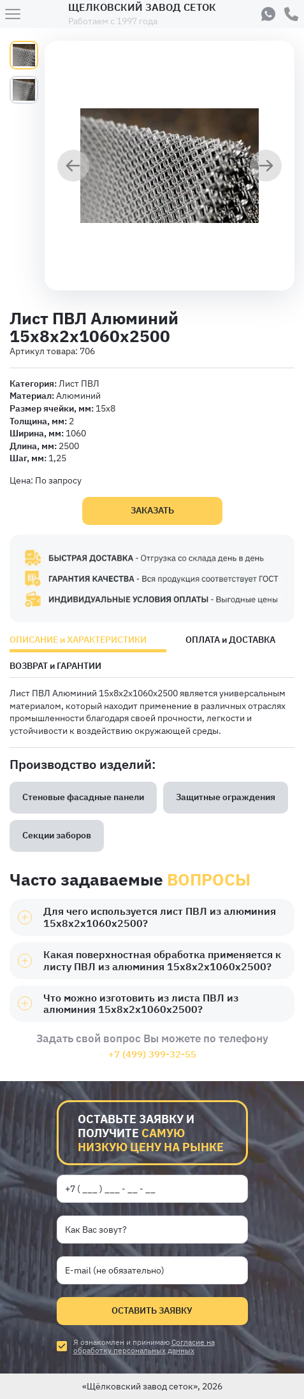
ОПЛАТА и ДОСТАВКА (230, 640)
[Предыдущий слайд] (73, 166)
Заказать (152, 510)
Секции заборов (56, 835)
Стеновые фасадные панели (83, 797)
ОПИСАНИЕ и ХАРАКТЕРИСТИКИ (78, 640)
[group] (169, 166)
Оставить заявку (152, 1310)
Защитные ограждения (225, 797)
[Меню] (12, 14)
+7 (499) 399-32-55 (152, 1054)
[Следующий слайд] (266, 166)
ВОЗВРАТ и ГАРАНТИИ (55, 666)
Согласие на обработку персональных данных (144, 1346)
